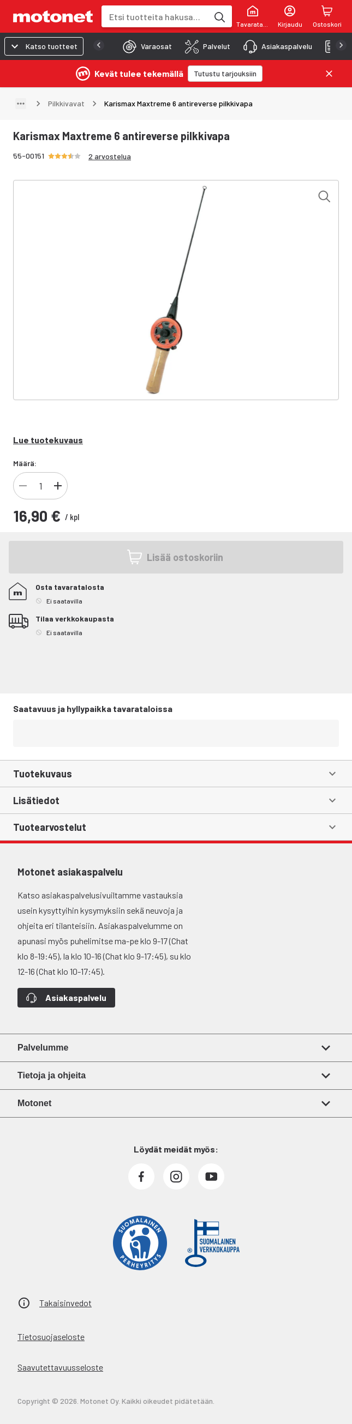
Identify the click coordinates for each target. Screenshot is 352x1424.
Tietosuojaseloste (51, 1336)
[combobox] (154, 17)
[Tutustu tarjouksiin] (225, 73)
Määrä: (25, 463)
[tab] (144, 46)
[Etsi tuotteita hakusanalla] (219, 16)
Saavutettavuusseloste (60, 1367)
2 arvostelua (109, 156)
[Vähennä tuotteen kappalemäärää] (23, 485)
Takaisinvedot (65, 1303)
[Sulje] (329, 73)
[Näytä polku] (20, 103)
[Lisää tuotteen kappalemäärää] (58, 485)
